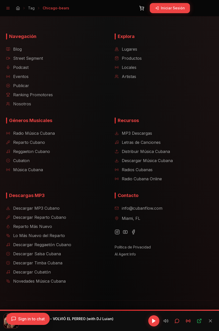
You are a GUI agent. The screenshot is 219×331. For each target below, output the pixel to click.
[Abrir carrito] (142, 8)
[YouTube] (125, 232)
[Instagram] (117, 232)
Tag (31, 8)
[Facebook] (133, 232)
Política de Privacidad (133, 247)
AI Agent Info (125, 254)
